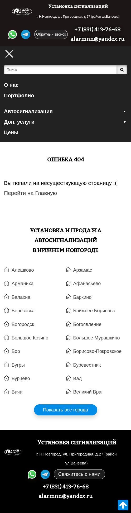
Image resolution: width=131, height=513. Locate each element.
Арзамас (82, 270)
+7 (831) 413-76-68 (97, 29)
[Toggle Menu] (9, 54)
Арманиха (22, 283)
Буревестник (87, 365)
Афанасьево (87, 283)
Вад (77, 378)
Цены (11, 132)
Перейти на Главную (30, 193)
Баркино (82, 297)
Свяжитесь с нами (79, 474)
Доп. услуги (65, 122)
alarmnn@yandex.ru (97, 39)
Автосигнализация (65, 111)
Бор (16, 351)
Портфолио (19, 95)
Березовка (23, 310)
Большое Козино (30, 338)
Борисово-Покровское (97, 351)
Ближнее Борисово (94, 310)
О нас (11, 85)
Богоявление (87, 324)
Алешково (23, 270)
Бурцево (21, 378)
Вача (17, 392)
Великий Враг (88, 392)
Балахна (21, 297)
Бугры (18, 365)
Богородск (23, 324)
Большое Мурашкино (96, 338)
